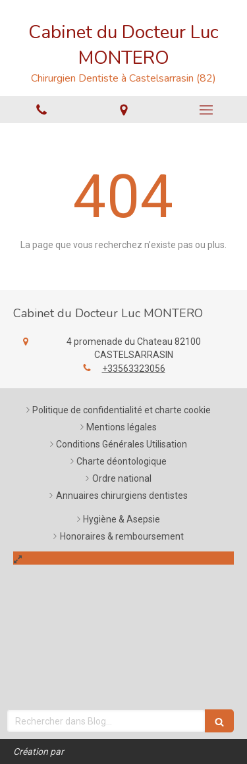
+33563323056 (133, 368)
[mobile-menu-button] (206, 110)
